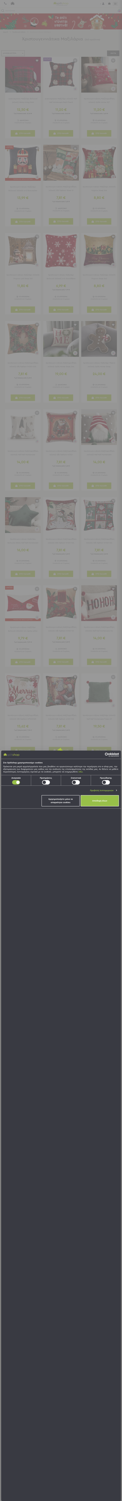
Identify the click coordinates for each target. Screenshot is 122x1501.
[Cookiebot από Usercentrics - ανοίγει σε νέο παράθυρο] (107, 755)
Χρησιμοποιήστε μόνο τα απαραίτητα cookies (60, 801)
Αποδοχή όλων (99, 801)
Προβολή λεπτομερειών (102, 790)
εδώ (80, 772)
